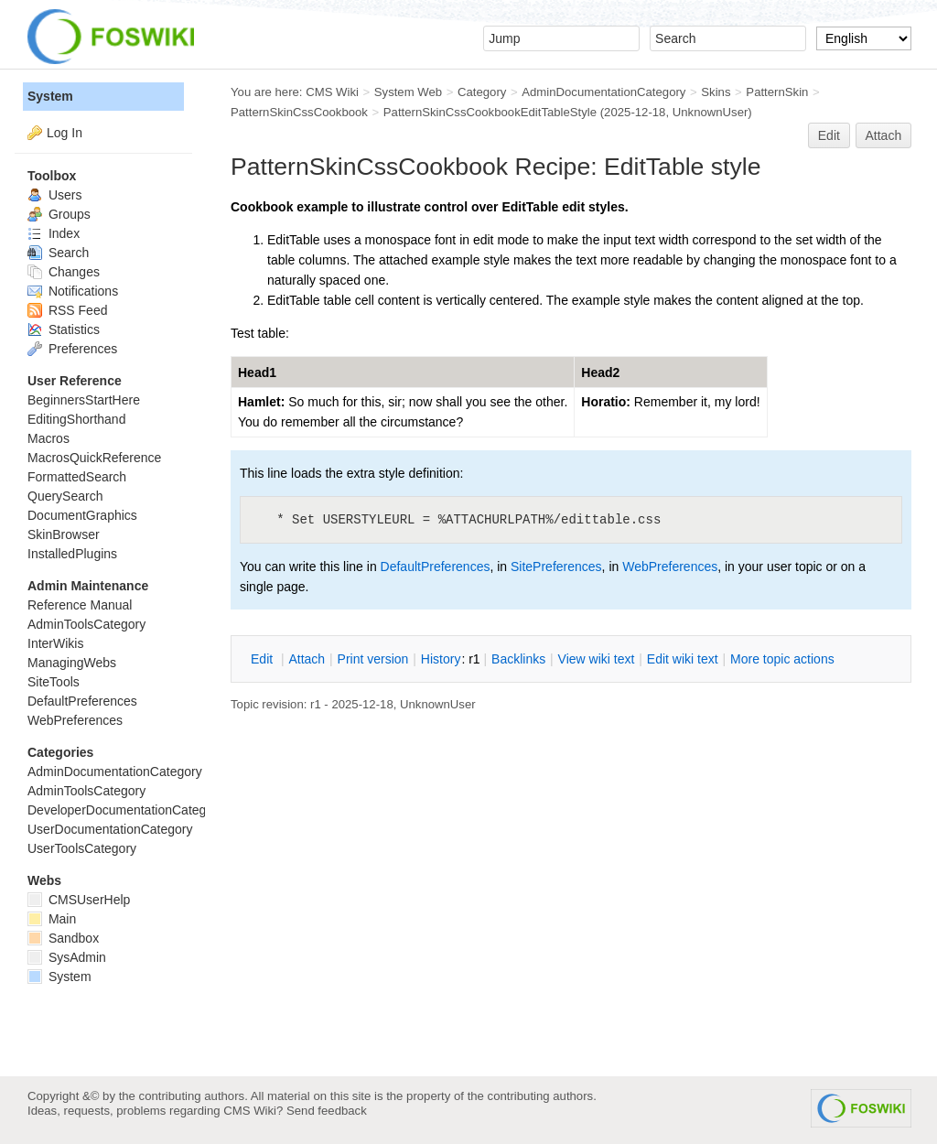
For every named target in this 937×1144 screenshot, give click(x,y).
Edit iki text (682, 659)
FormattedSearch (76, 476)
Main (51, 919)
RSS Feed (67, 310)
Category (482, 92)
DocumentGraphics (82, 515)
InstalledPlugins (72, 553)
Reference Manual (79, 605)
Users (54, 195)
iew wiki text (596, 659)
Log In (64, 132)
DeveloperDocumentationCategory (125, 810)
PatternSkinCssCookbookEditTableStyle (490, 112)
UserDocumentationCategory (110, 829)
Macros (48, 438)
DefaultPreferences (435, 566)
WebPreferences (669, 566)
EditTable (654, 166)
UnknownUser (711, 112)
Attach (884, 135)
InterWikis (55, 643)
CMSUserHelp (78, 899)
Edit (829, 135)
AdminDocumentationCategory (603, 92)
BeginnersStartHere (83, 400)
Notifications (72, 291)
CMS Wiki (332, 92)
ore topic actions (782, 659)
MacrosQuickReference (94, 457)
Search (58, 252)
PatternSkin (777, 92)
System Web (408, 92)
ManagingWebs (71, 662)
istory (441, 659)
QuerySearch (64, 496)
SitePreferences (556, 566)
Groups (59, 214)
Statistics (63, 329)
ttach (306, 659)
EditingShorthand (76, 419)
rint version (373, 659)
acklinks (518, 659)
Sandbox (63, 938)
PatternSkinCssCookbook (299, 112)
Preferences (72, 348)
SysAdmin (66, 957)
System (50, 96)
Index (53, 233)
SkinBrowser (63, 534)
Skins (715, 92)
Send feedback (326, 1110)
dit (263, 659)
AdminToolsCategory (86, 624)
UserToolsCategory (81, 848)
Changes (63, 271)
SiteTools (53, 682)
